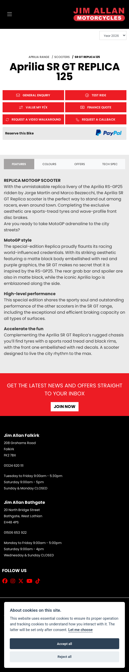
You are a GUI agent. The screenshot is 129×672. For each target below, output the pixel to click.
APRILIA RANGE (39, 57)
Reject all (64, 657)
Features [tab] (19, 164)
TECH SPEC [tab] (110, 164)
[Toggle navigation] (9, 14)
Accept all (64, 644)
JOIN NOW (64, 407)
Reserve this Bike (19, 133)
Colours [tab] (49, 164)
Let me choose (80, 630)
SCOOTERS (62, 57)
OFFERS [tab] (79, 164)
